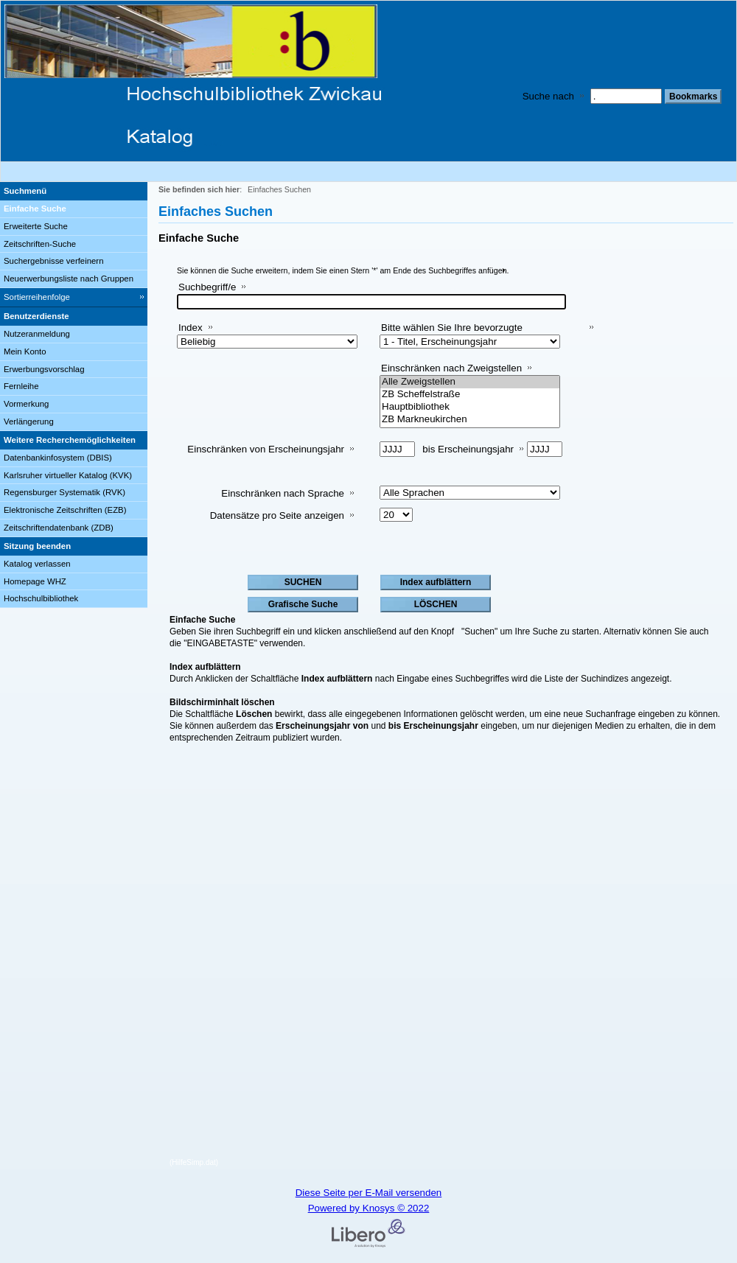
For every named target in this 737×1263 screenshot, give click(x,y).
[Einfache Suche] (73, 209)
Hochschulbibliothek (41, 598)
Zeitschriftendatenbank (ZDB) (58, 527)
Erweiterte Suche (36, 226)
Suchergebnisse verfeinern (54, 260)
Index (190, 327)
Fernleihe (21, 386)
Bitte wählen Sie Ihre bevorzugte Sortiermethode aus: (452, 333)
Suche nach (548, 96)
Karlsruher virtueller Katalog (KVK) (68, 475)
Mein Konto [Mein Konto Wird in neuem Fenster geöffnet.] (25, 351)
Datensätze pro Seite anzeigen (277, 515)
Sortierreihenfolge (37, 297)
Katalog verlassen (37, 563)
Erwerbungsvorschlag (44, 369)
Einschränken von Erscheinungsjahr (265, 449)
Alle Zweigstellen (469, 382)
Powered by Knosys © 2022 (369, 1208)
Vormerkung (26, 403)
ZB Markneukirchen (469, 419)
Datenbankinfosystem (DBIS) (58, 457)
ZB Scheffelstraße (469, 394)
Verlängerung (29, 421)
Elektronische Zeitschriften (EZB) (65, 509)
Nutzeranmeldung (37, 333)
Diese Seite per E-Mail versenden (369, 1192)
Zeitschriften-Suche (40, 243)
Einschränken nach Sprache (282, 493)
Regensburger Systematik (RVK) (64, 492)
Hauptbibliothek (469, 407)
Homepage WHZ (35, 581)
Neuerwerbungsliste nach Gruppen (68, 278)
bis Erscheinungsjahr (468, 449)
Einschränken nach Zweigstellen (451, 368)
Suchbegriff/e (207, 287)
